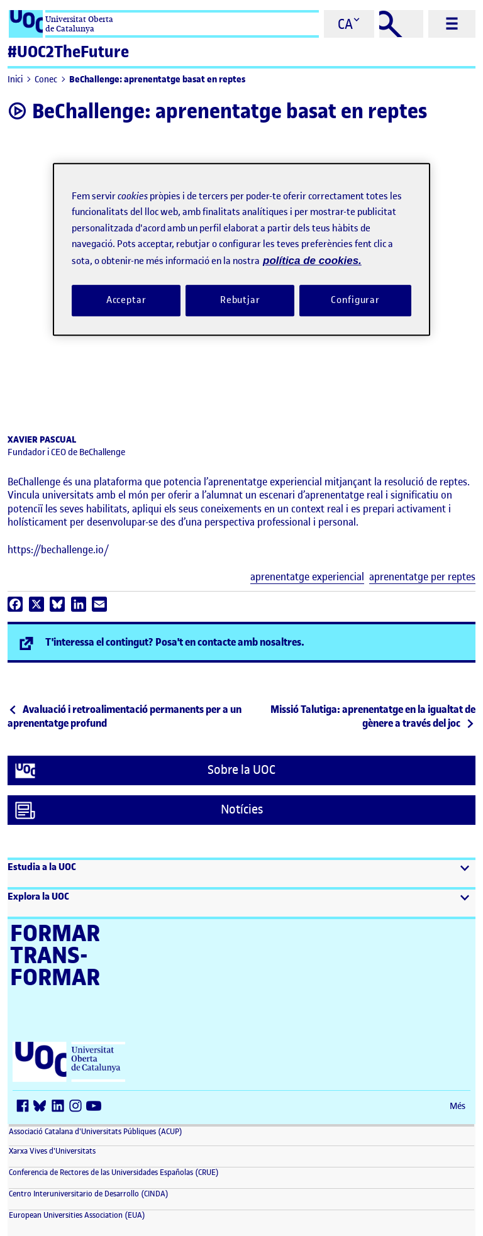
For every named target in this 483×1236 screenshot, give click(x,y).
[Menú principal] (451, 24)
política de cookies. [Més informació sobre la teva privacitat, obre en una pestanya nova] (312, 261)
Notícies (139, 810)
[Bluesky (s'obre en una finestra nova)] (42, 1107)
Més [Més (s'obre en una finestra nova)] (457, 1106)
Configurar (355, 300)
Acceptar (126, 300)
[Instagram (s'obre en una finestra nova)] (78, 1107)
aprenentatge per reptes (422, 576)
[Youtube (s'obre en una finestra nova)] (95, 1107)
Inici (15, 80)
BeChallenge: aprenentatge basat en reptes (157, 79)
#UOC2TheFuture (68, 51)
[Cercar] (401, 24)
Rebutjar (240, 300)
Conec (46, 80)
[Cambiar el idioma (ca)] (349, 24)
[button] (241, 873)
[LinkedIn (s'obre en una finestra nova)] (60, 1107)
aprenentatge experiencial (307, 576)
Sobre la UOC (145, 771)
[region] (241, 249)
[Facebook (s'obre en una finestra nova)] (25, 1107)
